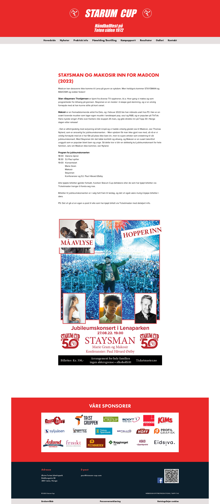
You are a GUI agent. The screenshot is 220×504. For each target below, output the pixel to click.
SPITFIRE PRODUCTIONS (162, 493)
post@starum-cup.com (91, 475)
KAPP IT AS (175, 493)
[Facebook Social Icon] (160, 480)
